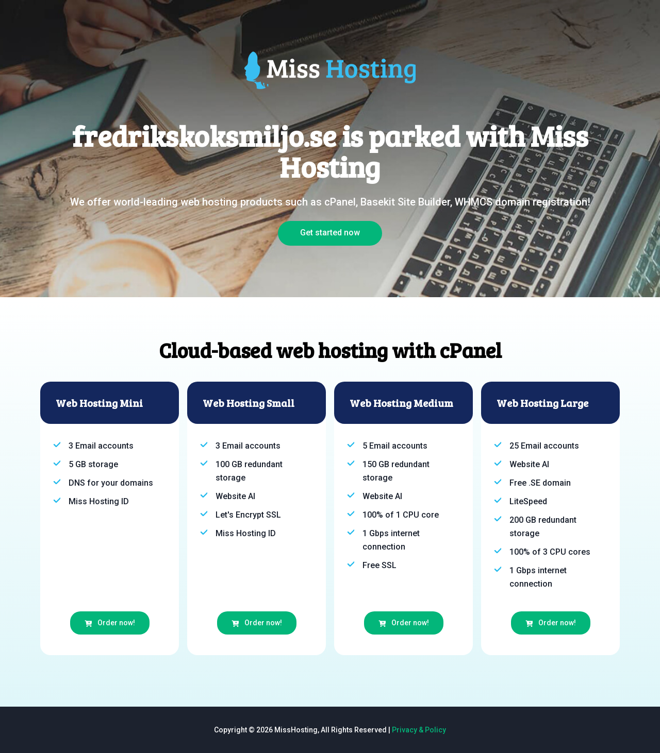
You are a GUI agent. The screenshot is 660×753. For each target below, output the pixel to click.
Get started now (330, 232)
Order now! (110, 623)
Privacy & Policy (419, 730)
